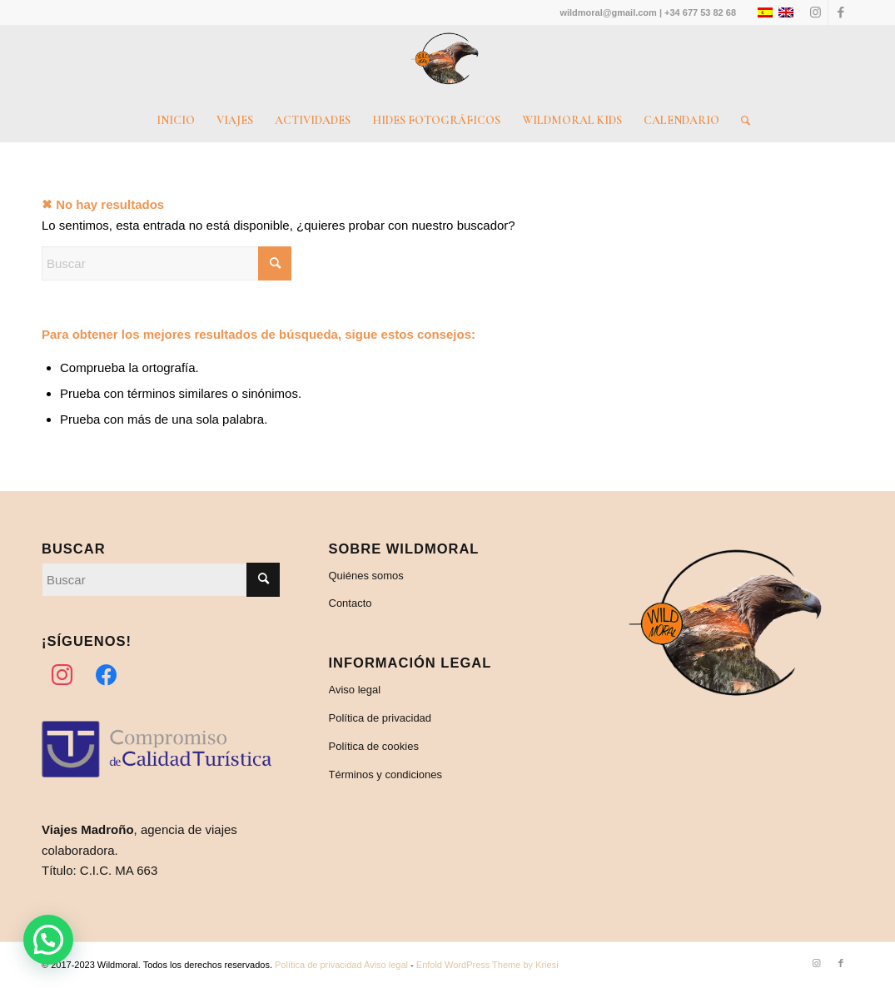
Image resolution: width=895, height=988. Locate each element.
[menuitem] (176, 120)
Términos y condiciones (386, 774)
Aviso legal (355, 689)
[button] (48, 940)
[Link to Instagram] (815, 12)
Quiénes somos (366, 575)
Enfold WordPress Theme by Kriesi (487, 965)
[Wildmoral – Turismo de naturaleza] (448, 62)
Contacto (350, 603)
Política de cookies (374, 746)
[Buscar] (740, 120)
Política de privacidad (380, 718)
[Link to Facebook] (840, 12)
